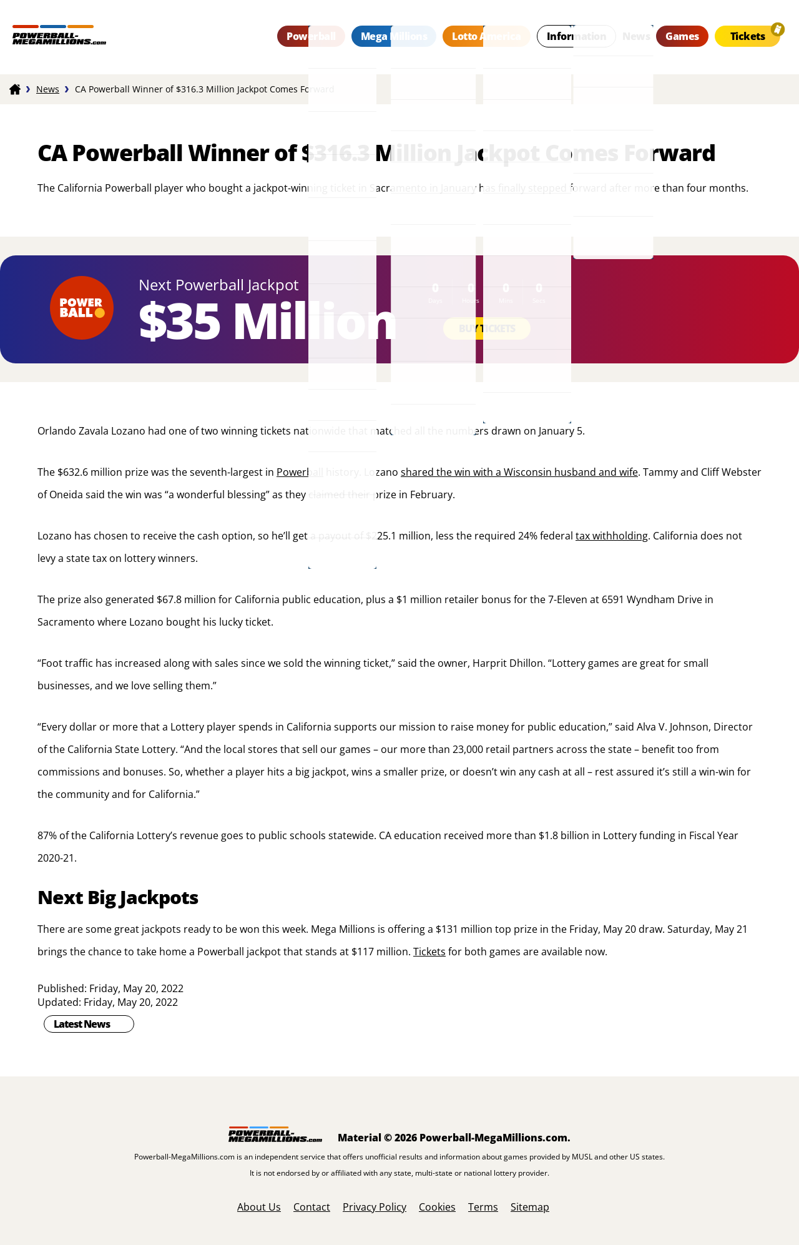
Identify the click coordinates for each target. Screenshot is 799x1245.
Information (577, 36)
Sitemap (530, 1207)
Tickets (747, 36)
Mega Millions (394, 36)
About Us (259, 1207)
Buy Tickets (487, 328)
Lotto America (486, 36)
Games (682, 36)
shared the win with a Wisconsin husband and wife (519, 472)
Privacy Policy (374, 1207)
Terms (483, 1207)
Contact (311, 1207)
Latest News (82, 1024)
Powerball (311, 36)
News (636, 36)
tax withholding (612, 536)
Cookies (437, 1207)
